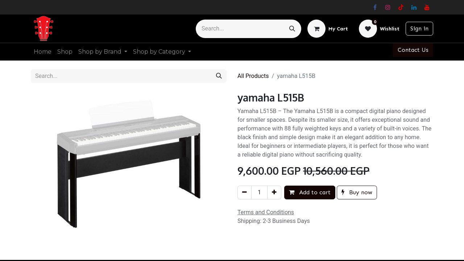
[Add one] (274, 192)
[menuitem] (42, 52)
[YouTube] (427, 7)
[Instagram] (388, 7)
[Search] (292, 29)
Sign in (419, 28)
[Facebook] (375, 7)
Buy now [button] (356, 192)
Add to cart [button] (310, 192)
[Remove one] (244, 192)
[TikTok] (401, 7)
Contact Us (413, 49)
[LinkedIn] (414, 7)
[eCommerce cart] (328, 28)
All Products (253, 75)
